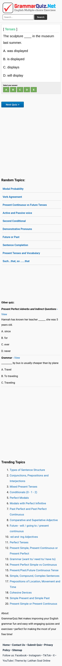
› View (16, 357)
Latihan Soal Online (39, 660)
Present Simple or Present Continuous (33, 603)
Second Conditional (14, 221)
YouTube (8, 660)
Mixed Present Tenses (23, 486)
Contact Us (18, 644)
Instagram (35, 655)
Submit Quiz (34, 644)
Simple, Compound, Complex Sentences (34, 575)
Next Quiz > (12, 104)
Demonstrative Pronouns (17, 229)
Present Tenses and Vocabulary (21, 253)
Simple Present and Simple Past (30, 598)
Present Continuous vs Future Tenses (25, 204)
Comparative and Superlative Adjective (34, 520)
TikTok (47, 655)
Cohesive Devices (21, 592)
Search (40, 17)
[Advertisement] (31, 142)
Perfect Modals (19, 497)
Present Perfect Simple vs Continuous (33, 564)
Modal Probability (13, 188)
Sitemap (17, 650)
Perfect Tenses (19, 542)
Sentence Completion (15, 245)
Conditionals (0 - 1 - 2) (23, 492)
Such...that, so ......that (16, 261)
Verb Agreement (12, 196)
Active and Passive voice (17, 213)
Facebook (21, 655)
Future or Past (11, 237)
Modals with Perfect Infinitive (28, 503)
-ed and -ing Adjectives (24, 536)
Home (6, 644)
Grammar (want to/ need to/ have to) (33, 559)
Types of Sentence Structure (27, 469)
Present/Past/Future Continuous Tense (34, 570)
